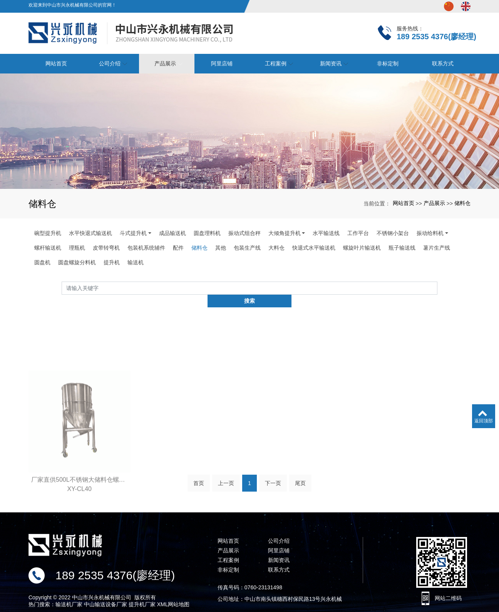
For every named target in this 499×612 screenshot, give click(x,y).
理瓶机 (77, 248)
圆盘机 (42, 262)
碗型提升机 (47, 233)
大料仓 (276, 248)
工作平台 (358, 233)
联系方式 (279, 557)
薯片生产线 (436, 248)
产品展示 (434, 203)
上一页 (226, 473)
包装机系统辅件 (146, 248)
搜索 (437, 290)
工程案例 (228, 548)
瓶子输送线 (401, 248)
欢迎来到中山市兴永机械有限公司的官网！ (72, 5)
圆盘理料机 (207, 233)
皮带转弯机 (106, 248)
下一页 (273, 473)
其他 (220, 248)
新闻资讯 (279, 548)
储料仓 (462, 203)
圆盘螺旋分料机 (77, 262)
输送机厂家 (68, 592)
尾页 (300, 473)
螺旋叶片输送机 (362, 248)
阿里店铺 (222, 63)
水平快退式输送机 (90, 233)
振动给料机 (430, 233)
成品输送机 (172, 233)
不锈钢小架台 (393, 233)
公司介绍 (279, 528)
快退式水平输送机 (313, 248)
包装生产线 (247, 248)
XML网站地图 (173, 592)
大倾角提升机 (284, 233)
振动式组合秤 (244, 233)
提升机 (112, 262)
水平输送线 (326, 233)
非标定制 (228, 557)
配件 (178, 248)
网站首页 (403, 203)
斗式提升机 (133, 233)
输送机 (135, 262)
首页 (198, 473)
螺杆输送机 (47, 248)
